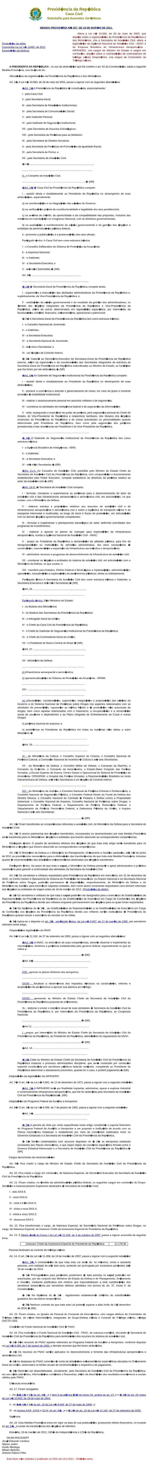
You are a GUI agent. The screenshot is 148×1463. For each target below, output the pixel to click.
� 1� (26, 286)
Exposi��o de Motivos (15, 50)
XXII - (25, 972)
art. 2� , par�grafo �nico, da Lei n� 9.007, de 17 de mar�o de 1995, (87, 921)
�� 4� (21, 1404)
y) (23, 672)
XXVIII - (28, 983)
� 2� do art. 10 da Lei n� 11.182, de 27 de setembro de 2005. (104, 1410)
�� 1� (21, 1394)
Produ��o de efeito (14, 43)
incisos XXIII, (25, 1410)
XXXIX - (28, 998)
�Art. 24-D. (29, 487)
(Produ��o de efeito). (96, 889)
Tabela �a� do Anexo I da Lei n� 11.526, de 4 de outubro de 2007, (61, 1235)
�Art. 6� (28, 375)
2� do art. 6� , (38, 1394)
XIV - (25, 791)
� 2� (26, 1059)
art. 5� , (11, 1426)
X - (24, 175)
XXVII (36, 1410)
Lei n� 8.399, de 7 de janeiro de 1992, (28, 1345)
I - (24, 1032)
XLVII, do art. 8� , (53, 1410)
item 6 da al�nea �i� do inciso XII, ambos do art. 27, (83, 1394)
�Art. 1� (28, 88)
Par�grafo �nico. (33, 600)
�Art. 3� (28, 942)
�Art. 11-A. (29, 470)
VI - (25, 756)
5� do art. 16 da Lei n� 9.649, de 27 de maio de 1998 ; (61, 1404)
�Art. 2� (28, 187)
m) (24, 700)
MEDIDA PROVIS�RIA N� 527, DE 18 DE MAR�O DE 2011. (76, 27)
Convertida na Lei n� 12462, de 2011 (23, 47)
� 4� (26, 438)
